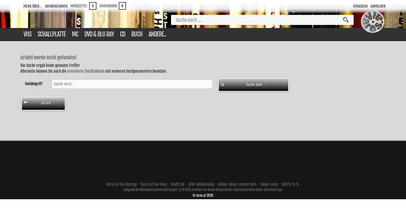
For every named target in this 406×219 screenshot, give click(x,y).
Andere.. (157, 34)
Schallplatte (51, 34)
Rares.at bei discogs (122, 184)
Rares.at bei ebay (154, 184)
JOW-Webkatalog (201, 184)
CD (122, 34)
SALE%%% (290, 184)
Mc (75, 34)
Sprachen (360, 6)
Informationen (56, 6)
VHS (27, 34)
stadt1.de (177, 184)
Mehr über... (32, 6)
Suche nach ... (243, 84)
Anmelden (378, 6)
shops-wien (269, 184)
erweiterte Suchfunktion (85, 71)
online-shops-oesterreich (237, 184)
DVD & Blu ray (99, 34)
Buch (136, 34)
